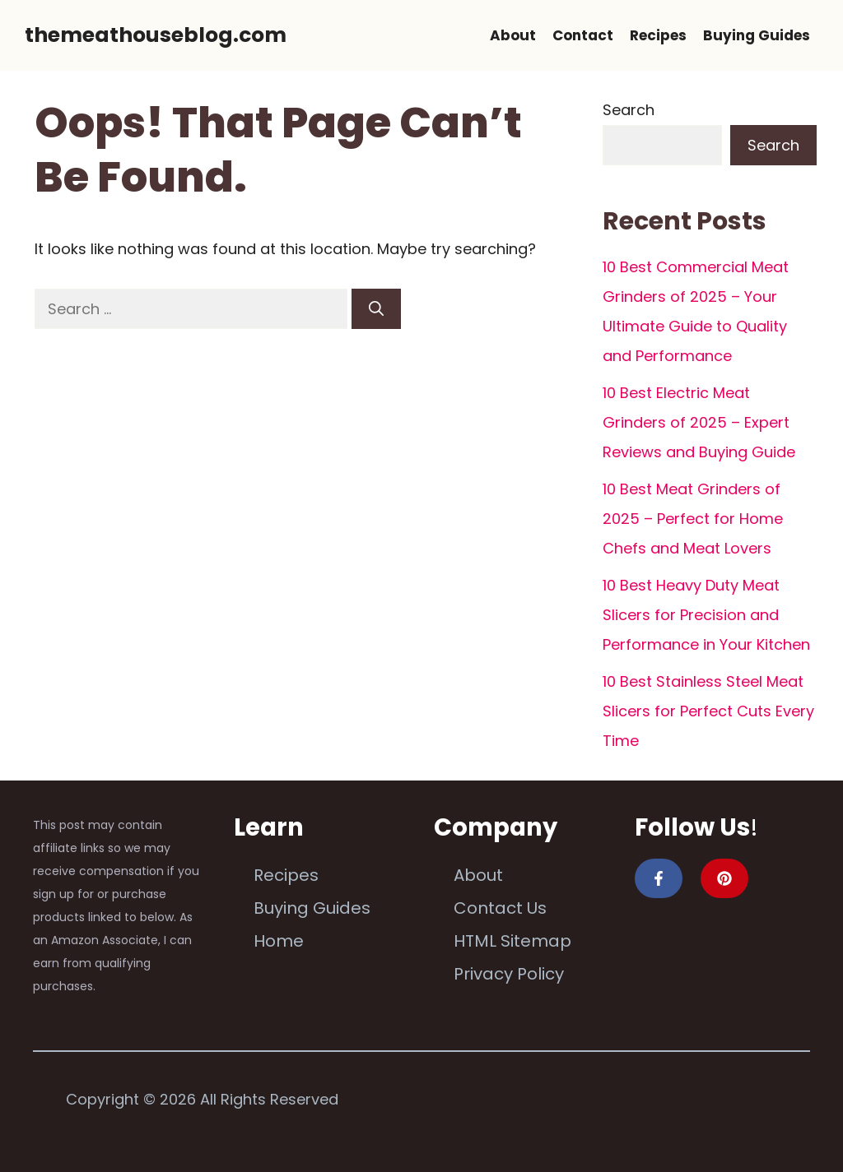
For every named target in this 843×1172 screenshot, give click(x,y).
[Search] (376, 309)
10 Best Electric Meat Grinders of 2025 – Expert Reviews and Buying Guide (699, 422)
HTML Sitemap (512, 940)
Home (279, 940)
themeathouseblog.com (155, 35)
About (513, 35)
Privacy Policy (509, 973)
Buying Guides (756, 35)
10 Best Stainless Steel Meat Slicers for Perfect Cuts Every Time (708, 711)
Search (628, 110)
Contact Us (500, 908)
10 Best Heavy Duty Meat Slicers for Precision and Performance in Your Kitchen (706, 615)
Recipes (658, 35)
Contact (582, 35)
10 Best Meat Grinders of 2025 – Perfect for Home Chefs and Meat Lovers (693, 518)
